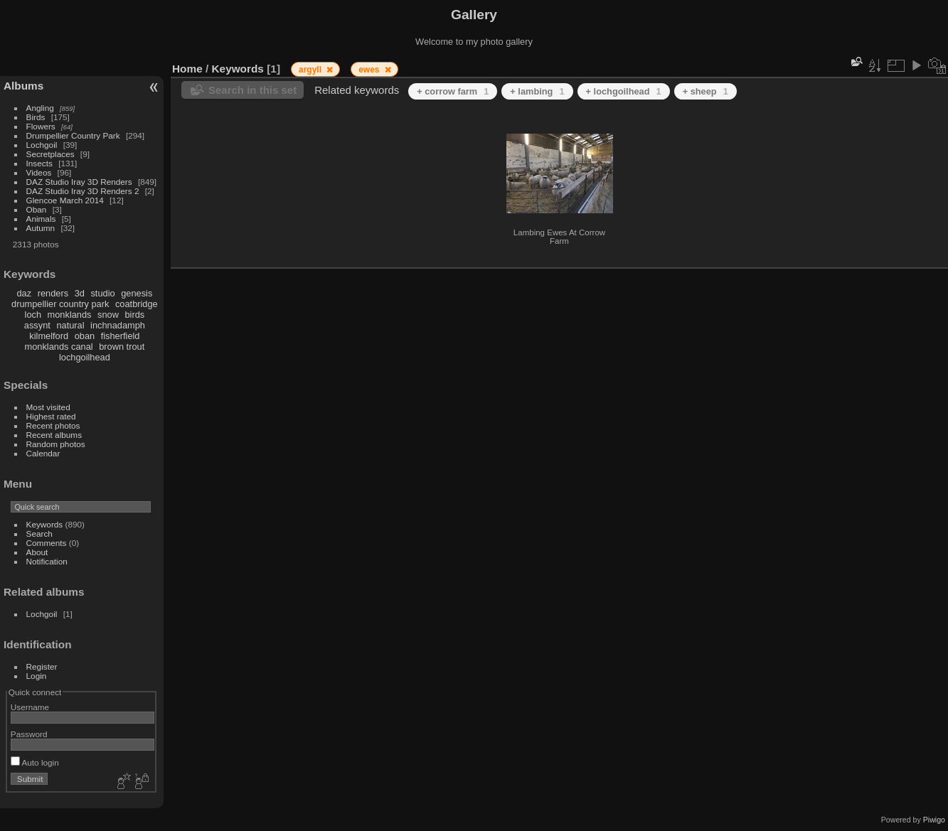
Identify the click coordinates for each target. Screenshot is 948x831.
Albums (23, 86)
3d (80, 293)
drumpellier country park (60, 304)
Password (29, 734)
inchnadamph (117, 325)
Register (42, 666)
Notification (47, 561)
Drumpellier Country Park (73, 135)
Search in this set (252, 90)
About (37, 552)
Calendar (43, 453)
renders (53, 293)
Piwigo (934, 819)
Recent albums (54, 434)
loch (33, 314)
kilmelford (48, 336)
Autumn (40, 227)
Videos (39, 172)
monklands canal (59, 346)
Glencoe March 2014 (65, 200)
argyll (311, 70)
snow (108, 314)
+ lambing (537, 91)
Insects (39, 163)
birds (134, 314)
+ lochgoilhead (623, 91)
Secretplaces (50, 154)
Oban (36, 209)
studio (102, 293)
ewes (370, 70)
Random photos (55, 444)
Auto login (35, 762)
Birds (36, 117)
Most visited (48, 407)
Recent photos (53, 425)
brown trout (121, 346)
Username (30, 707)
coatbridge (136, 304)
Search (39, 533)
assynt (37, 325)
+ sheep (705, 91)
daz (24, 293)
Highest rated (51, 416)
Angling (40, 107)
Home (187, 69)
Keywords (44, 524)
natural (70, 325)
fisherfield (120, 336)
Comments (46, 542)
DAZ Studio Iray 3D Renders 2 (82, 190)
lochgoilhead (84, 357)
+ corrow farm (453, 91)
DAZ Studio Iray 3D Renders (79, 181)
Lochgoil (42, 144)
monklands (70, 314)
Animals (41, 218)
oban (85, 336)
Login (36, 675)
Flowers (40, 126)
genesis (136, 293)
